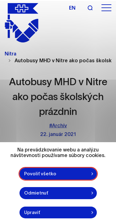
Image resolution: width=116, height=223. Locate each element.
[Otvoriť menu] (106, 7)
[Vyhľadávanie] (90, 7)
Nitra (10, 53)
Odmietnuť (36, 192)
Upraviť (32, 212)
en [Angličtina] (72, 8)
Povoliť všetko (40, 173)
